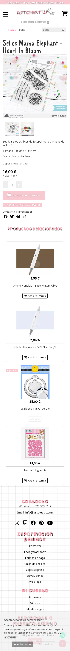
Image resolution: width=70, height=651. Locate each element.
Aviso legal (35, 582)
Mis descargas (35, 609)
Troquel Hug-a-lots (35, 470)
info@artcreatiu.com (39, 513)
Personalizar (45, 644)
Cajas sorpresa (35, 570)
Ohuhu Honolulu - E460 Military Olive (35, 285)
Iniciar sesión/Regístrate (35, 21)
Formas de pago (35, 558)
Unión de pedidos (35, 564)
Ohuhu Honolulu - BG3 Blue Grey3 (35, 347)
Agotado (35, 419)
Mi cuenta (35, 597)
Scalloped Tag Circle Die (35, 408)
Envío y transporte (35, 552)
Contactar (35, 546)
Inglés (22, 29)
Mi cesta (35, 603)
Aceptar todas (22, 644)
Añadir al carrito (35, 296)
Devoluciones (35, 576)
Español (12, 29)
